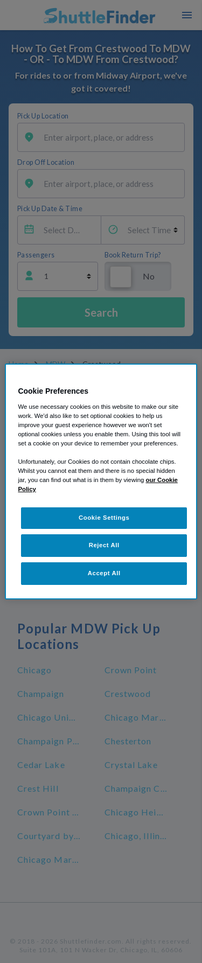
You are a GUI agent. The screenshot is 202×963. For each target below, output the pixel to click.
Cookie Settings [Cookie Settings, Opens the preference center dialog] (104, 517)
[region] (101, 481)
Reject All (104, 545)
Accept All (104, 573)
